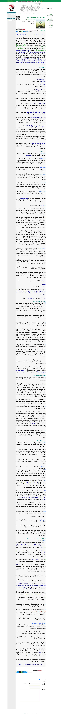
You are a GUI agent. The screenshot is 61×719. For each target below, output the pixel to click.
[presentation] (38, 705)
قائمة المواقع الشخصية (50, 27)
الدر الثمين (50, 19)
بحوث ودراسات (49, 15)
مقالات (51, 14)
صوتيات (50, 25)
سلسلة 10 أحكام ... (49, 20)
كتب (51, 24)
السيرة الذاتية (49, 13)
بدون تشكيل (31, 30)
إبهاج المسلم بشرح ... (50, 17)
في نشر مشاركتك (13, 14)
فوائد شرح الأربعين (50, 22)
